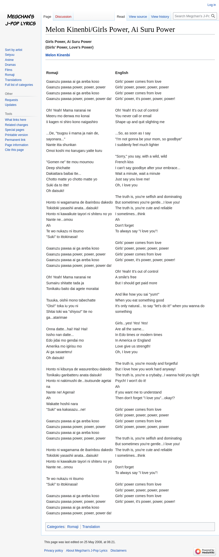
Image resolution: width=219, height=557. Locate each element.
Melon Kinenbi (57, 55)
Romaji (73, 527)
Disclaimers (119, 550)
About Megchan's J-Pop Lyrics (86, 550)
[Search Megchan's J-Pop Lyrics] (195, 16)
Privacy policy (53, 550)
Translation (91, 527)
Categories (55, 527)
